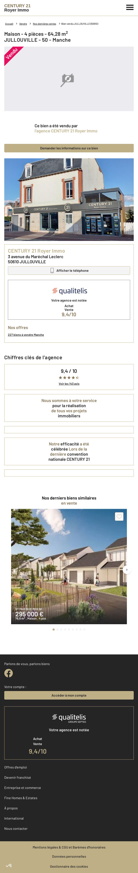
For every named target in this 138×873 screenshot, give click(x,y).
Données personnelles (69, 856)
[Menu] (130, 7)
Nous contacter (16, 828)
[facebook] (8, 673)
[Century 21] (17, 8)
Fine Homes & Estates (20, 798)
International (14, 818)
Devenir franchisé (17, 777)
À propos (11, 808)
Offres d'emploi (15, 767)
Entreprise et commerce (22, 788)
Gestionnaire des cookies (69, 866)
